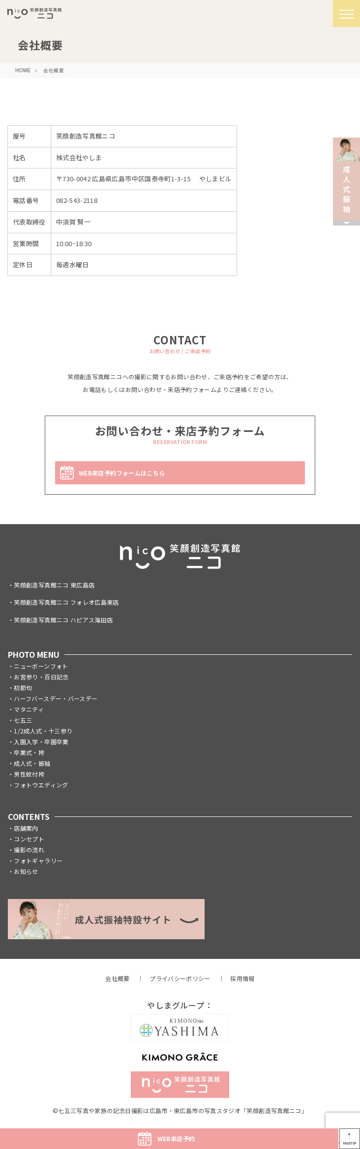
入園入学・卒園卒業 (41, 741)
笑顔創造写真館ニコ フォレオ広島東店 (66, 602)
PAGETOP (350, 1143)
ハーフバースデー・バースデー (55, 698)
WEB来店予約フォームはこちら (122, 473)
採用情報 (242, 978)
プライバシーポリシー (180, 978)
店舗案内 (26, 828)
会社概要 (117, 978)
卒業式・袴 (29, 752)
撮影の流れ (29, 849)
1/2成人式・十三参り (43, 731)
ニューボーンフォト (41, 666)
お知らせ (26, 871)
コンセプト (29, 839)
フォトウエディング (41, 785)
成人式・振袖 (32, 763)
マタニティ (29, 709)
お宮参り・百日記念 (41, 677)
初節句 (23, 687)
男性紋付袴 (29, 774)
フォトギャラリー (38, 860)
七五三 (23, 720)
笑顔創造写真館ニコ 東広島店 (54, 585)
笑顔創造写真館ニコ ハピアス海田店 (63, 620)
